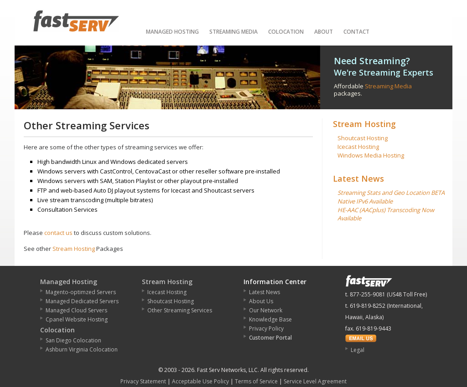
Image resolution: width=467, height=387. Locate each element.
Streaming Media (233, 32)
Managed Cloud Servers (76, 310)
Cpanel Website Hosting (77, 319)
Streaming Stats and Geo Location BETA (391, 192)
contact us (58, 233)
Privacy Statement (143, 381)
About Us (261, 301)
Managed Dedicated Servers (82, 301)
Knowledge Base (270, 319)
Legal (357, 350)
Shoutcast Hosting (362, 138)
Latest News (358, 178)
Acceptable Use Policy (200, 381)
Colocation (286, 32)
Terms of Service (256, 381)
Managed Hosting (172, 32)
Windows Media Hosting (370, 155)
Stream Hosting (73, 248)
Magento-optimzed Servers (81, 292)
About (323, 32)
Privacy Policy (266, 328)
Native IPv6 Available (365, 201)
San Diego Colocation (73, 340)
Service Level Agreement (315, 381)
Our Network (265, 310)
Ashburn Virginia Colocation (82, 349)
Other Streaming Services (179, 310)
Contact (356, 32)
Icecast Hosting (358, 147)
